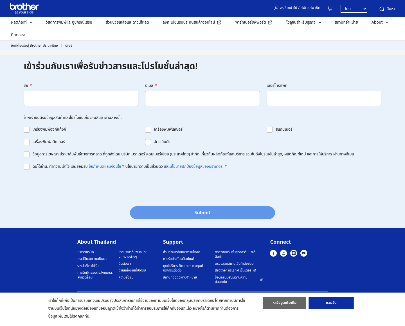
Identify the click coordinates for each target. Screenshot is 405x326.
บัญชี (68, 45)
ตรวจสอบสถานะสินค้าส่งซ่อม (234, 263)
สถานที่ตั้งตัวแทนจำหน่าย (180, 277)
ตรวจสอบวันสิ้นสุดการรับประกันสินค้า (236, 254)
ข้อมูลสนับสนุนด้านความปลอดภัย (231, 279)
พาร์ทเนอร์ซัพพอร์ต (250, 22)
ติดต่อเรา (18, 35)
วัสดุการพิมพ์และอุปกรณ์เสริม (69, 22)
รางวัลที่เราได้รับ (87, 266)
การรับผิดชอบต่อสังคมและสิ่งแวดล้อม (95, 275)
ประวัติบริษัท (85, 252)
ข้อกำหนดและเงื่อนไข (105, 166)
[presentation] (66, 186)
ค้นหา (387, 9)
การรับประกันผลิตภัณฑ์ (178, 259)
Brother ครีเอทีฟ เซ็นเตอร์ (233, 270)
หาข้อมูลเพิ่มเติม (284, 304)
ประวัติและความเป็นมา (92, 259)
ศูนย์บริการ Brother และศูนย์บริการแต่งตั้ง (183, 268)
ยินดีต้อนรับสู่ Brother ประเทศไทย (34, 45)
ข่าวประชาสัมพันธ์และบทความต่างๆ (132, 254)
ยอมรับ (331, 304)
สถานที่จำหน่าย (346, 22)
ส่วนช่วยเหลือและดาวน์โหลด (127, 22)
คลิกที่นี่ (83, 316)
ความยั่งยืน (126, 277)
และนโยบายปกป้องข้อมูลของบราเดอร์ (193, 166)
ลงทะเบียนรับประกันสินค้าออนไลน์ (189, 22)
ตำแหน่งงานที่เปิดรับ (132, 270)
